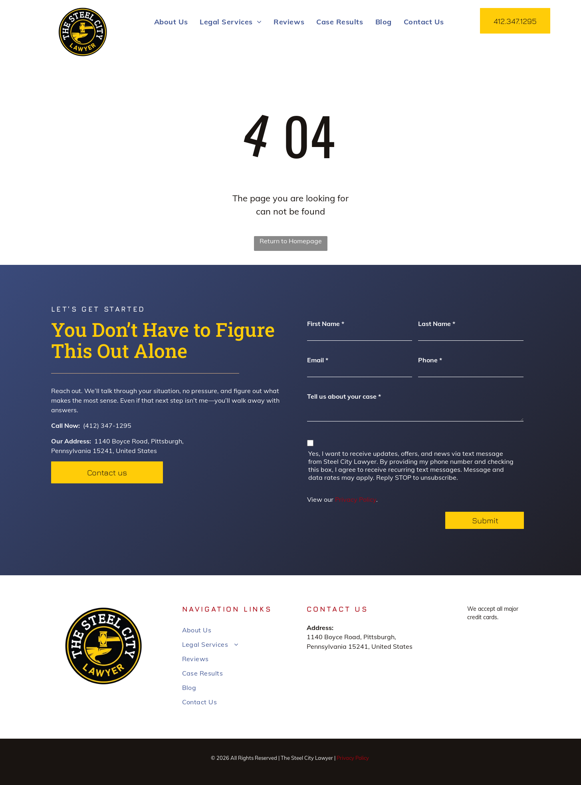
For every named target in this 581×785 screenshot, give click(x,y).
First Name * (325, 324)
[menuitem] (171, 21)
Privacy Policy (355, 499)
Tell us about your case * (344, 396)
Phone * (430, 360)
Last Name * (436, 324)
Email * (317, 360)
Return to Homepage (291, 241)
